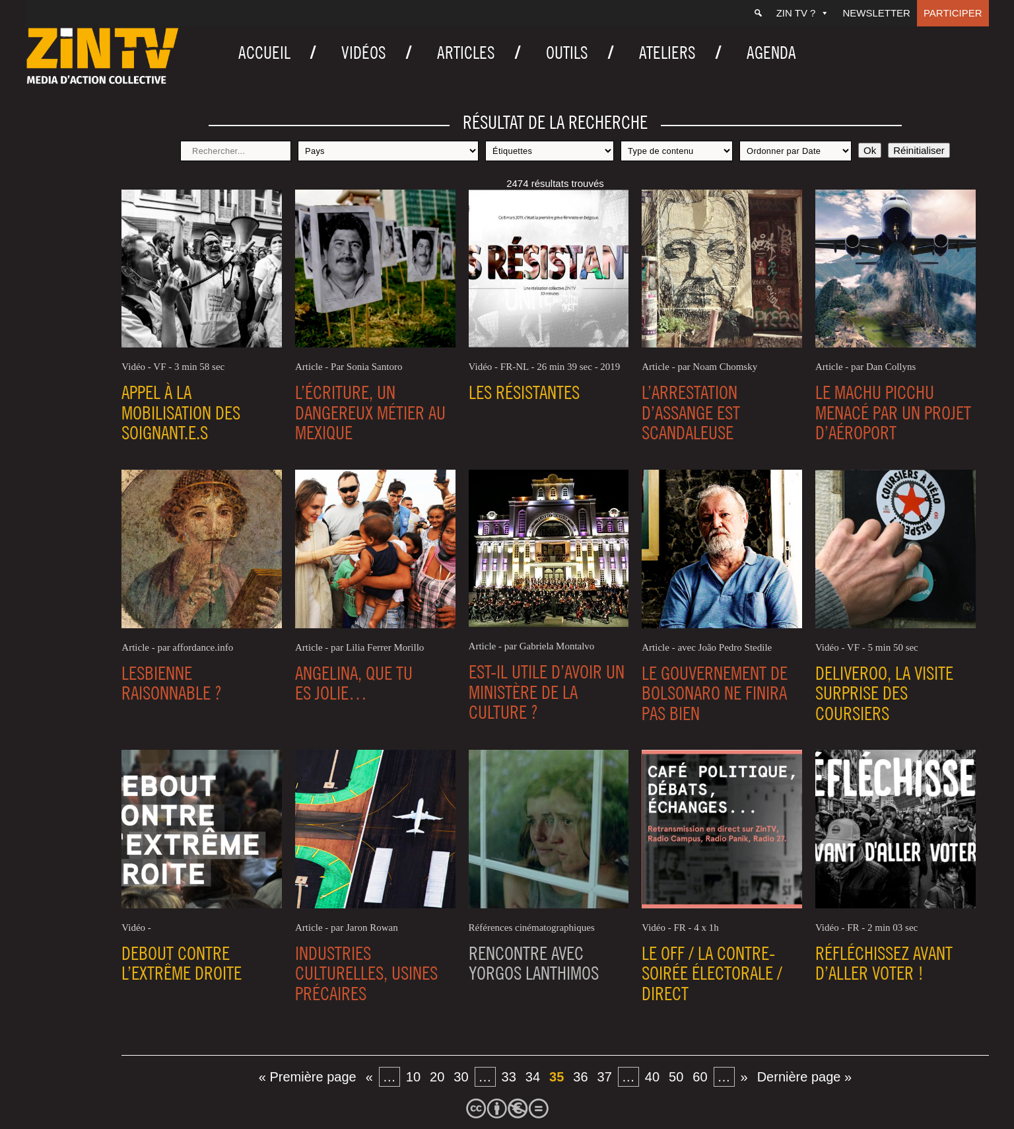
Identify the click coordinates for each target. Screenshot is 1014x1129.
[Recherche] (758, 13)
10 (413, 1077)
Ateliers (667, 52)
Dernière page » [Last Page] (804, 1077)
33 (509, 1077)
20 (437, 1077)
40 (652, 1077)
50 (676, 1077)
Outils (567, 52)
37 (604, 1077)
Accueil (264, 52)
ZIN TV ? (803, 12)
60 (700, 1077)
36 (580, 1077)
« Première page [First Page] (307, 1077)
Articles (466, 52)
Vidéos (363, 52)
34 (532, 1077)
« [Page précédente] (369, 1077)
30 (461, 1077)
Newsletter (876, 12)
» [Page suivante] (744, 1077)
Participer (953, 12)
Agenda (771, 52)
